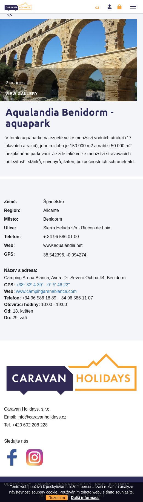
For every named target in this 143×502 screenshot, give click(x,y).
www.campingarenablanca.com (46, 291)
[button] (133, 6)
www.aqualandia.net (62, 245)
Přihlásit (110, 7)
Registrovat (120, 7)
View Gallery (21, 94)
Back (9, 13)
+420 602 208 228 (29, 425)
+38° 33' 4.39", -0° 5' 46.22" (43, 284)
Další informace (85, 497)
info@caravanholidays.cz (42, 417)
